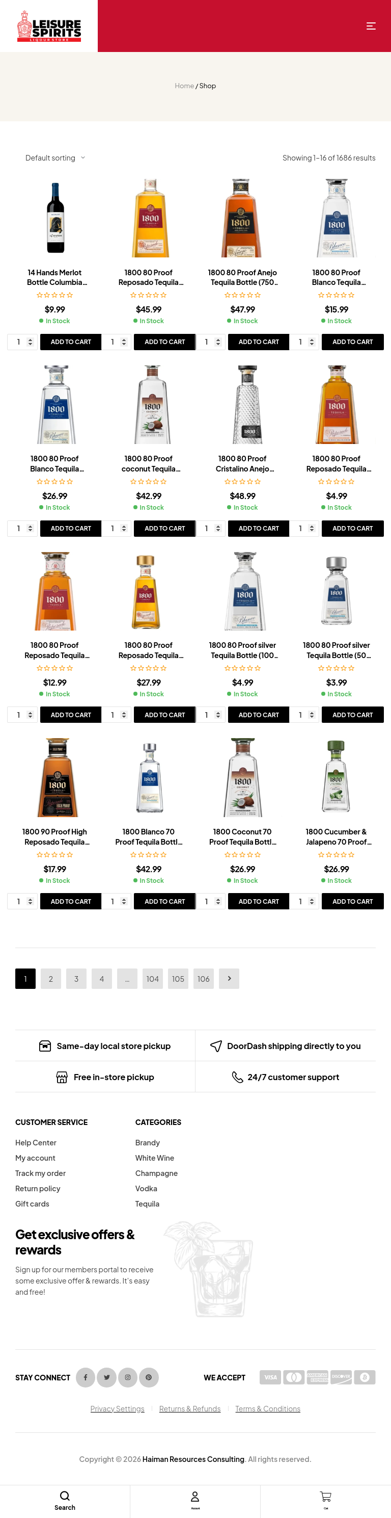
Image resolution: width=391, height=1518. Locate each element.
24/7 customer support (293, 1076)
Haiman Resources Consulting (193, 1458)
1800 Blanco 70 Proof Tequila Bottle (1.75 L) (148, 841)
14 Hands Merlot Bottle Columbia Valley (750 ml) (54, 282)
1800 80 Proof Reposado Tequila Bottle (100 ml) (336, 468)
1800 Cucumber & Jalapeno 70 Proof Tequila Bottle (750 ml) (336, 846)
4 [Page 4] (102, 978)
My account (35, 1157)
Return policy (38, 1188)
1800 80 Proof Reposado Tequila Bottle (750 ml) (149, 654)
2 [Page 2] (51, 978)
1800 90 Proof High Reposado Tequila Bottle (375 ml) (54, 841)
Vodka (146, 1188)
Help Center (36, 1142)
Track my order (40, 1172)
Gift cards (32, 1203)
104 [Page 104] (153, 978)
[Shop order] (55, 157)
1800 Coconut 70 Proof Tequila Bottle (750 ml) (242, 841)
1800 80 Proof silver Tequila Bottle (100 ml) (242, 654)
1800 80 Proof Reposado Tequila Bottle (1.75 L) (149, 282)
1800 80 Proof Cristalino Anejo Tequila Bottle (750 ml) (242, 473)
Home (184, 86)
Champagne (156, 1172)
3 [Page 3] (76, 978)
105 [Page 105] (178, 978)
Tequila (147, 1203)
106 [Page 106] (204, 978)
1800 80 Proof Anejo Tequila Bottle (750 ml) (242, 282)
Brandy (147, 1142)
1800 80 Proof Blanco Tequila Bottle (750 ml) (54, 468)
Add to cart (71, 342)
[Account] (195, 1496)
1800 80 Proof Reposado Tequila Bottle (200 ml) (54, 654)
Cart (326, 1506)
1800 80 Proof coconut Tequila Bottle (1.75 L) (149, 468)
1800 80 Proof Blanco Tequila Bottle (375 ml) (336, 282)
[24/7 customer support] (237, 1077)
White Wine (155, 1157)
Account (195, 1506)
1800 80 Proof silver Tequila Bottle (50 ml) (336, 654)
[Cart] (326, 1496)
